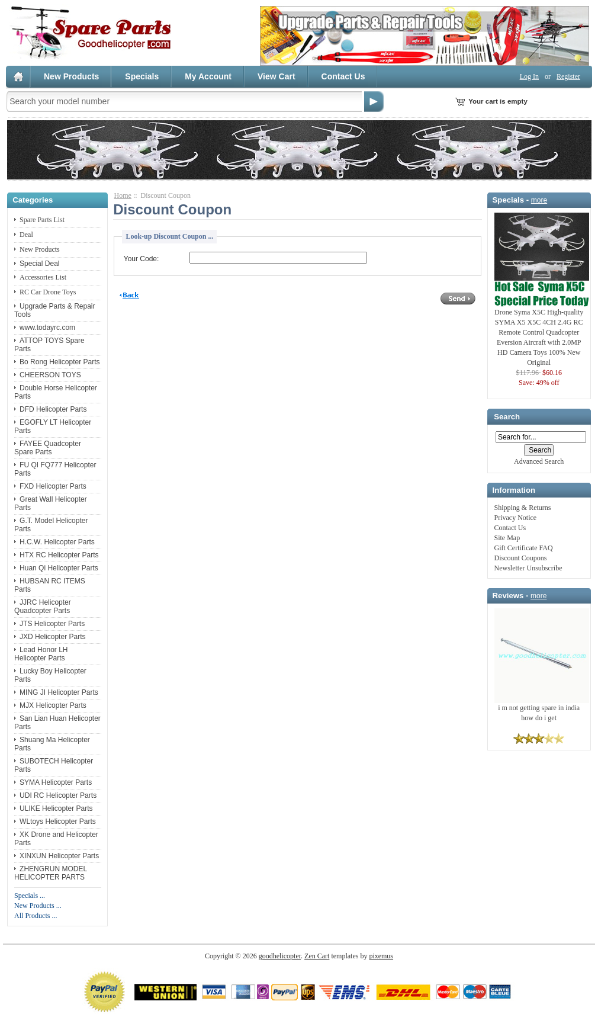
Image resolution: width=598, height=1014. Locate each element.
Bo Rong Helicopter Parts (59, 362)
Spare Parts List (42, 220)
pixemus (381, 956)
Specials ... (29, 895)
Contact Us (343, 76)
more (539, 200)
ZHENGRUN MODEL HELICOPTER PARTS (50, 873)
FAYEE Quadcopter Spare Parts (47, 447)
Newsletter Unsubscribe (528, 568)
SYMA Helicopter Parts (56, 782)
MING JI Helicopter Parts (59, 692)
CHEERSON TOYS (50, 375)
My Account (208, 76)
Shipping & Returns (522, 507)
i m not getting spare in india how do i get (541, 709)
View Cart (276, 76)
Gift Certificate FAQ (523, 548)
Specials (142, 76)
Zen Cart (316, 956)
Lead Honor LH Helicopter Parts (40, 654)
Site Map (507, 538)
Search (507, 416)
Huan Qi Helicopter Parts (59, 568)
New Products (71, 76)
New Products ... (38, 905)
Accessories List (43, 277)
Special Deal (39, 263)
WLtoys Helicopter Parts (58, 821)
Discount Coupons (520, 558)
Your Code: (141, 259)
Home (122, 195)
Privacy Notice (515, 518)
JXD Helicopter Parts (52, 637)
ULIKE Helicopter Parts (56, 808)
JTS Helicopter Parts (52, 624)
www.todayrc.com (47, 327)
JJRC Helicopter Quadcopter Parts (42, 606)
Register (568, 76)
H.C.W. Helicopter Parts (57, 542)
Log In (529, 76)
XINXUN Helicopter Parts (59, 856)
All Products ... (35, 916)
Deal (26, 234)
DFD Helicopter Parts (53, 409)
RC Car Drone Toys (48, 292)
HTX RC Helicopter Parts (59, 555)
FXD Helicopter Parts (53, 486)
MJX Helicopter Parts (53, 705)
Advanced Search (539, 461)
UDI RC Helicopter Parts (58, 795)
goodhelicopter (280, 956)
